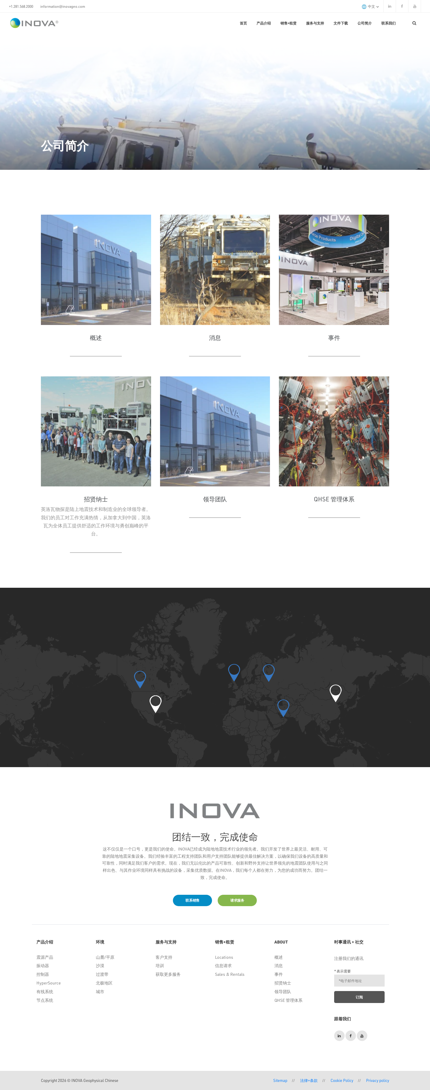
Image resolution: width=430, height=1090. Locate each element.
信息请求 (223, 965)
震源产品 (44, 957)
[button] (156, 704)
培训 (160, 965)
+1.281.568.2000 (21, 6)
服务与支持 (315, 23)
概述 (278, 957)
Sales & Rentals (230, 974)
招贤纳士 (282, 983)
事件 (278, 974)
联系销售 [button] (192, 900)
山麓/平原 (105, 957)
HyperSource (48, 983)
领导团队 (282, 991)
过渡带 (102, 974)
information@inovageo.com (62, 6)
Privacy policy (377, 1080)
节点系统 (44, 1000)
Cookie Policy (342, 1080)
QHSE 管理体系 (288, 1000)
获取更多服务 (168, 974)
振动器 (42, 965)
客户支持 (164, 957)
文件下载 (341, 23)
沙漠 (100, 965)
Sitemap (280, 1080)
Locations (224, 957)
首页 (243, 23)
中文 (370, 6)
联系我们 (388, 23)
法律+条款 (309, 1080)
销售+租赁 (288, 23)
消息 (278, 965)
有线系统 (44, 991)
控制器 (42, 974)
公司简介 (364, 23)
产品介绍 (264, 23)
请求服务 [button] (237, 900)
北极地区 (104, 983)
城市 (100, 991)
